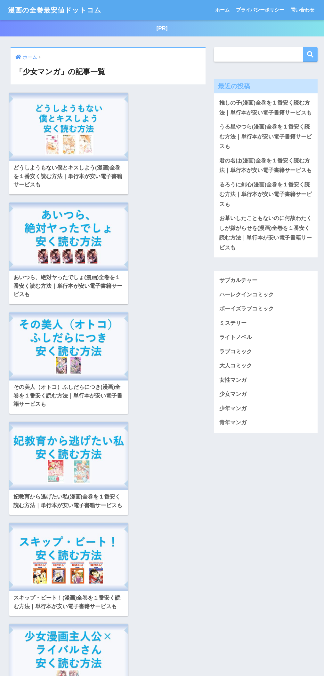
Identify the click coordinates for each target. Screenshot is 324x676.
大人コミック (235, 367)
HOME (162, 651)
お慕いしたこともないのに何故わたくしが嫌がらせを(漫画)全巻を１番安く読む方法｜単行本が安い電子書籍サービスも (265, 234)
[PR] (161, 28)
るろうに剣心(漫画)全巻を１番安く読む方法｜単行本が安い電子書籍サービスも (265, 195)
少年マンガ (233, 410)
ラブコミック (235, 353)
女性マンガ (233, 381)
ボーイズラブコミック (246, 310)
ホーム (222, 9)
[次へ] (158, 608)
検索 (310, 55)
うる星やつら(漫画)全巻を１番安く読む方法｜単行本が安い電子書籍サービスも (265, 137)
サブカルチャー (238, 281)
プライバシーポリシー (260, 9)
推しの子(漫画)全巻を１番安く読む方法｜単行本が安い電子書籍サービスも (265, 108)
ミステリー (233, 324)
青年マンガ (233, 424)
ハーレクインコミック (246, 296)
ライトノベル (235, 338)
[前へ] (58, 608)
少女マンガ (233, 396)
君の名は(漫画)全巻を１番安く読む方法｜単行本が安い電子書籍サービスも (265, 166)
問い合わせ (302, 9)
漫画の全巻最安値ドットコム (59, 9)
